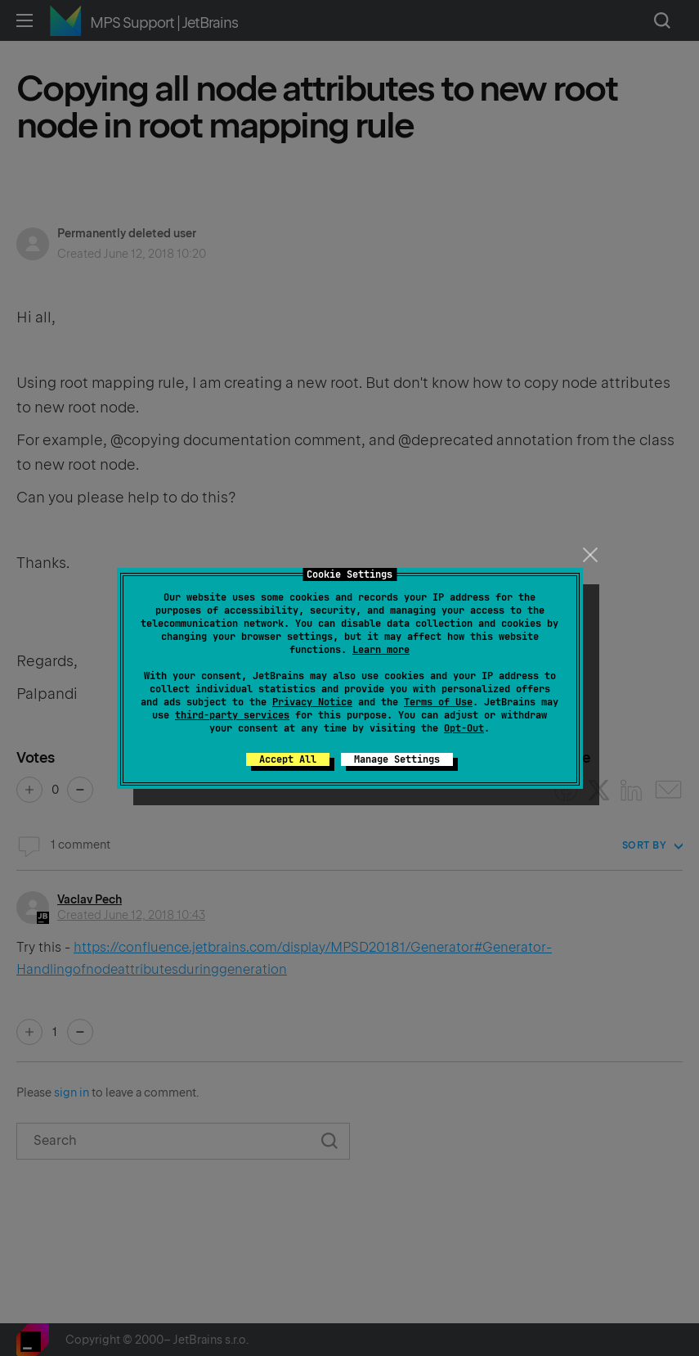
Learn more (381, 649)
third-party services (232, 715)
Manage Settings (397, 759)
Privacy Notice (312, 702)
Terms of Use (438, 702)
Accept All (287, 759)
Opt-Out (464, 728)
